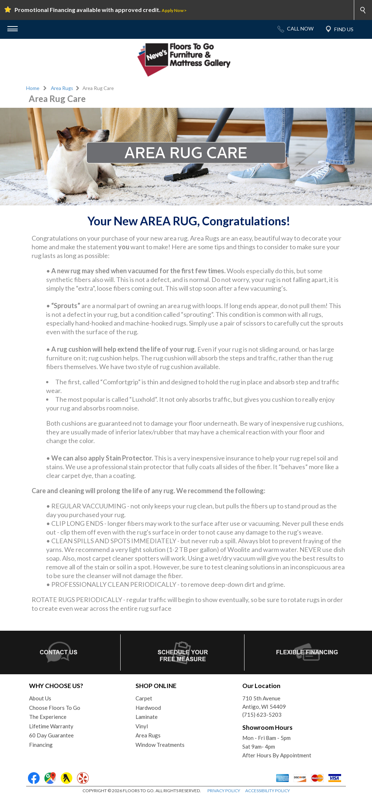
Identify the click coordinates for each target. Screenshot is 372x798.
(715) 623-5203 (262, 714)
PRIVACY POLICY (223, 790)
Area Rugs (62, 88)
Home (32, 88)
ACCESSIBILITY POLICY (267, 790)
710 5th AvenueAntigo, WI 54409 (264, 702)
